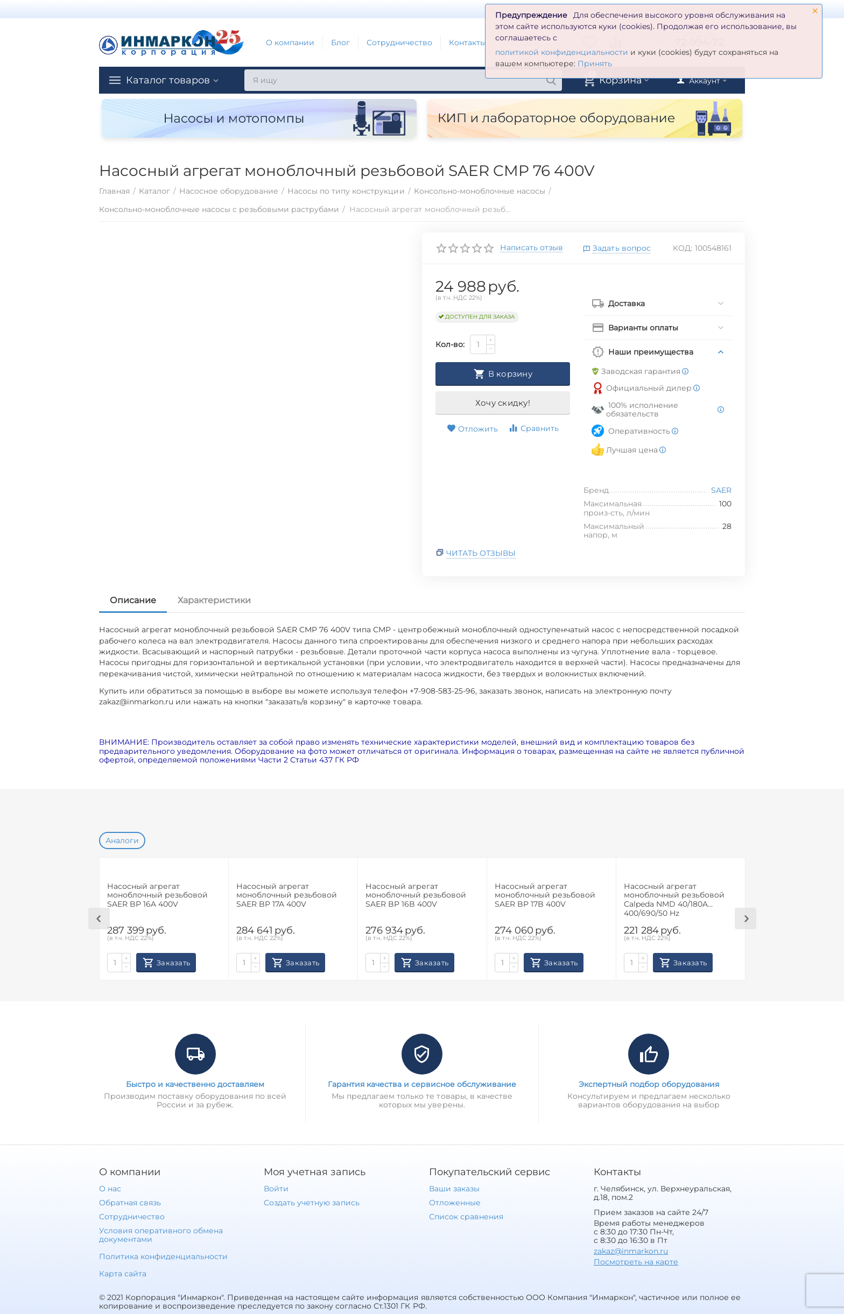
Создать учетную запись (311, 1202)
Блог (340, 42)
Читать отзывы (481, 553)
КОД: (682, 248)
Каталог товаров (168, 80)
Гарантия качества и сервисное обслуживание (422, 1084)
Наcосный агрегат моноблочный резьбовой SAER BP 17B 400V (545, 895)
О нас (110, 1188)
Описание (133, 600)
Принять (595, 63)
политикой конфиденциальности (561, 52)
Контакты (467, 42)
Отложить (472, 429)
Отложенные (455, 1202)
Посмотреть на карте (636, 1262)
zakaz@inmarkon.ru (631, 1251)
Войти (276, 1188)
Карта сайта (122, 1273)
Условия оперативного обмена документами (161, 1235)
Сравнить (533, 428)
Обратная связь (130, 1202)
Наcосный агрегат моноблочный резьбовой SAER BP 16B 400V (415, 895)
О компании (290, 42)
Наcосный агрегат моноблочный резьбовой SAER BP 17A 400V (286, 895)
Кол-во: (450, 344)
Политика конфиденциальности (163, 1256)
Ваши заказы (454, 1188)
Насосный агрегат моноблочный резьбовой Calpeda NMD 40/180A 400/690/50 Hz (674, 899)
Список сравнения (466, 1216)
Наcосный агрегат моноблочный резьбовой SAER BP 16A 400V (157, 895)
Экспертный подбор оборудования (649, 1084)
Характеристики (214, 600)
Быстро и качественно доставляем (195, 1084)
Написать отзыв (531, 248)
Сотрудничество (399, 42)
